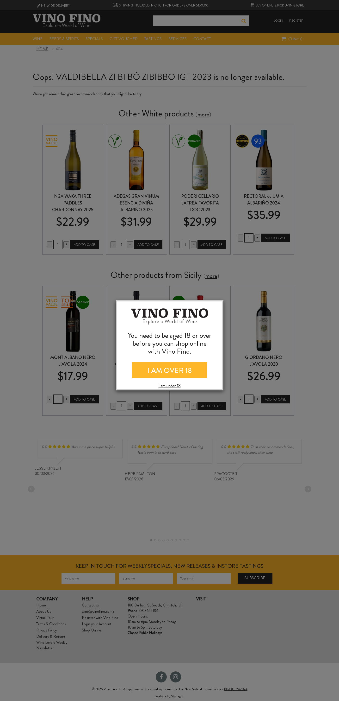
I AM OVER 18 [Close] (169, 370)
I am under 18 (170, 386)
